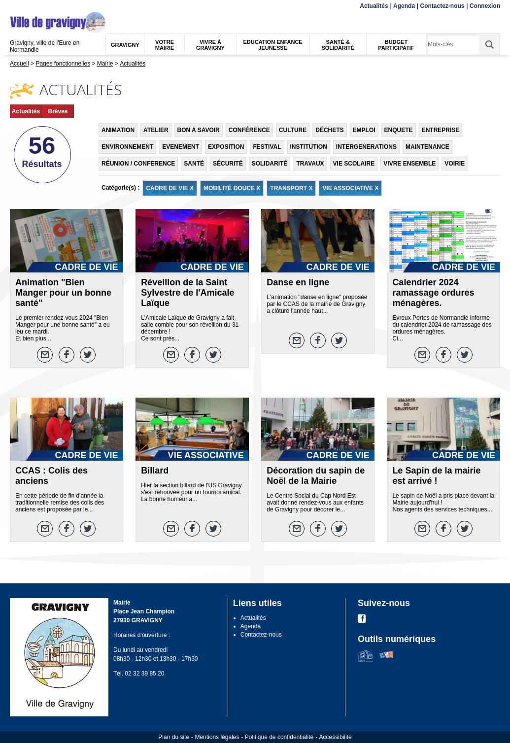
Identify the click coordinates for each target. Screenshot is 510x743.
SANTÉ (194, 163)
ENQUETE (398, 130)
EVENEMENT (180, 146)
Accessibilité (335, 737)
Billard (155, 470)
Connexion (485, 5)
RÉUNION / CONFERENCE (138, 163)
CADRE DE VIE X (170, 188)
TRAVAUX (310, 163)
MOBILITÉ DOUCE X (232, 188)
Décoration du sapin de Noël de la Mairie (316, 476)
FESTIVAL (267, 146)
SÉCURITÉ (228, 163)
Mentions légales (217, 737)
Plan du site (173, 737)
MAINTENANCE (427, 146)
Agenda (404, 5)
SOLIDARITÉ (270, 163)
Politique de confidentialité (279, 737)
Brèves (58, 111)
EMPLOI (364, 130)
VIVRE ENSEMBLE (409, 163)
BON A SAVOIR (198, 130)
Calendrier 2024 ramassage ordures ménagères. (433, 292)
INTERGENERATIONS (366, 146)
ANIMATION (118, 130)
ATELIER (155, 130)
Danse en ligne (298, 282)
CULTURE (292, 130)
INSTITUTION (308, 146)
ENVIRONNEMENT (127, 146)
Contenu (33, 6)
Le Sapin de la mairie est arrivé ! (436, 476)
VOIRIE (454, 163)
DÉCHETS (329, 130)
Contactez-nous (442, 5)
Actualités (374, 5)
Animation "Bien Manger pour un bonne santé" (63, 292)
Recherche (56, 6)
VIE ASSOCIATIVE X (350, 188)
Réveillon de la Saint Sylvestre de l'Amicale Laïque (187, 292)
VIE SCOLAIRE (354, 163)
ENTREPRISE (441, 130)
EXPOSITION (226, 146)
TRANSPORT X (291, 188)
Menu (16, 6)
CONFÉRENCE (249, 130)
